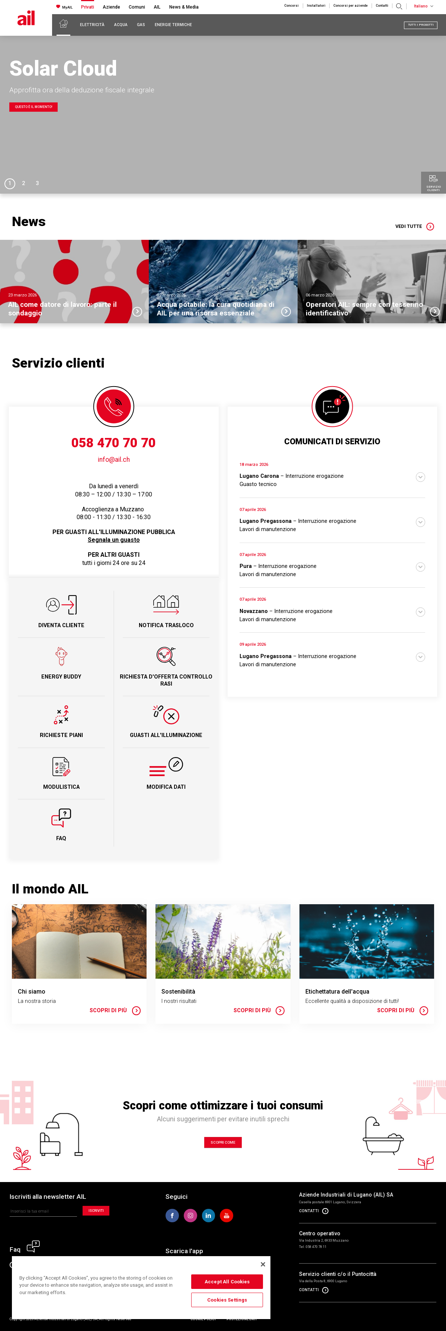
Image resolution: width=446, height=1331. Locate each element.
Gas (141, 24)
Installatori (316, 5)
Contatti (382, 5)
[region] (141, 1287)
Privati (87, 7)
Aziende (111, 7)
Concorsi (291, 5)
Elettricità (92, 24)
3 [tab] (37, 183)
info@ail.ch (114, 459)
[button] (333, 475)
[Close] (263, 1264)
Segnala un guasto (114, 539)
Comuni (137, 7)
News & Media (184, 7)
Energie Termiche (173, 24)
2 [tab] (23, 183)
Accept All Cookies (227, 1281)
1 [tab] (9, 183)
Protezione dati (242, 1319)
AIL (157, 7)
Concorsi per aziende (350, 5)
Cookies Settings (227, 1300)
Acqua (121, 24)
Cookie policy (203, 1319)
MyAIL (64, 7)
